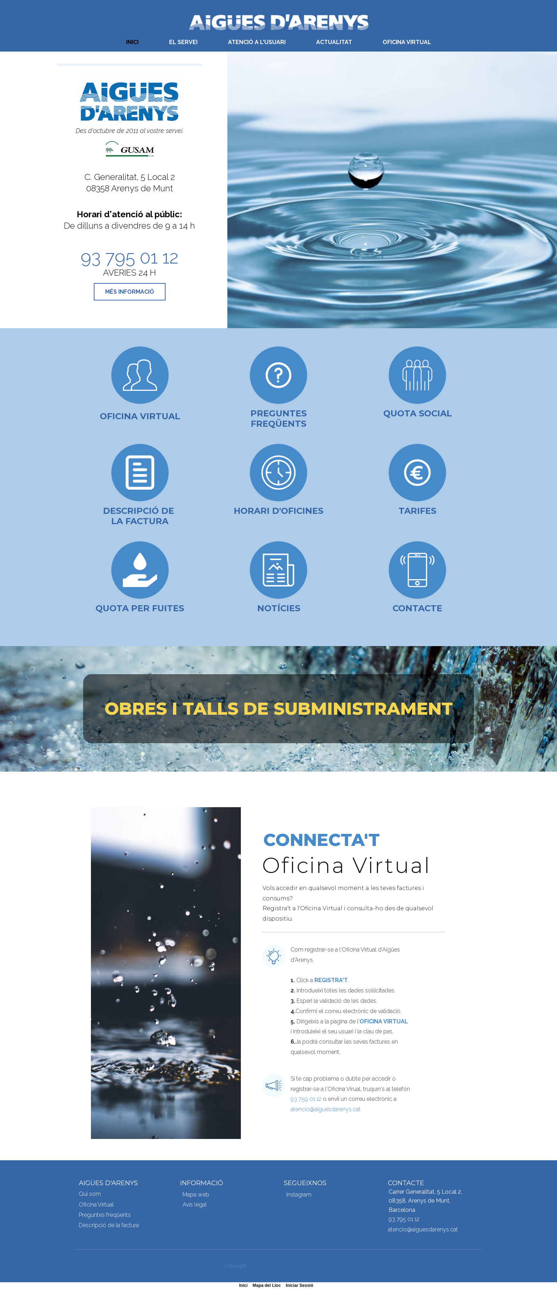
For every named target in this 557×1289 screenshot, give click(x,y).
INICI (132, 42)
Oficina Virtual (140, 416)
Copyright (235, 1266)
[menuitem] (132, 42)
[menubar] (278, 42)
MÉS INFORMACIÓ (129, 291)
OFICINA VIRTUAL (407, 42)
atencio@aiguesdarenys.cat (326, 1109)
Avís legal (195, 1204)
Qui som (90, 1194)
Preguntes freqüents (278, 418)
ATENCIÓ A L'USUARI (257, 42)
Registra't (331, 980)
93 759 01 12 (306, 1099)
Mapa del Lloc (267, 1285)
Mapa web (196, 1194)
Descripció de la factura (109, 1225)
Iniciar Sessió (299, 1285)
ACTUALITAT (334, 42)
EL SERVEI (183, 42)
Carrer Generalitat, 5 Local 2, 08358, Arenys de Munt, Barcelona (425, 1200)
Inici (243, 1285)
